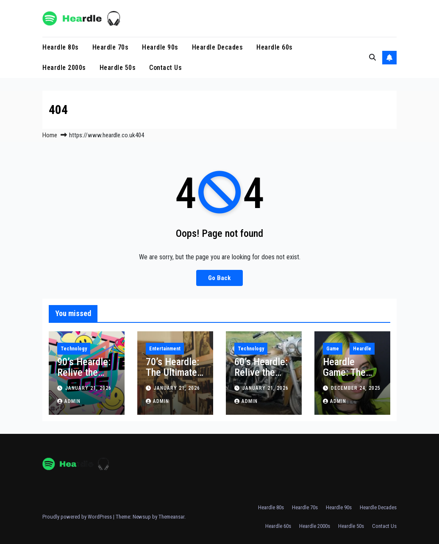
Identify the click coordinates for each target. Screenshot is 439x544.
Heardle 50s (118, 68)
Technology (74, 349)
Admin (69, 401)
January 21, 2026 (88, 388)
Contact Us (165, 68)
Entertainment (165, 349)
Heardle (362, 349)
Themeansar (171, 516)
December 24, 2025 (356, 388)
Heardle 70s (110, 47)
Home (49, 135)
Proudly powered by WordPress (77, 516)
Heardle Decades (217, 47)
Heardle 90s (160, 47)
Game (332, 349)
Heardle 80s (60, 47)
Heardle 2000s (64, 68)
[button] (372, 57)
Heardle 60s (274, 47)
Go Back (219, 278)
